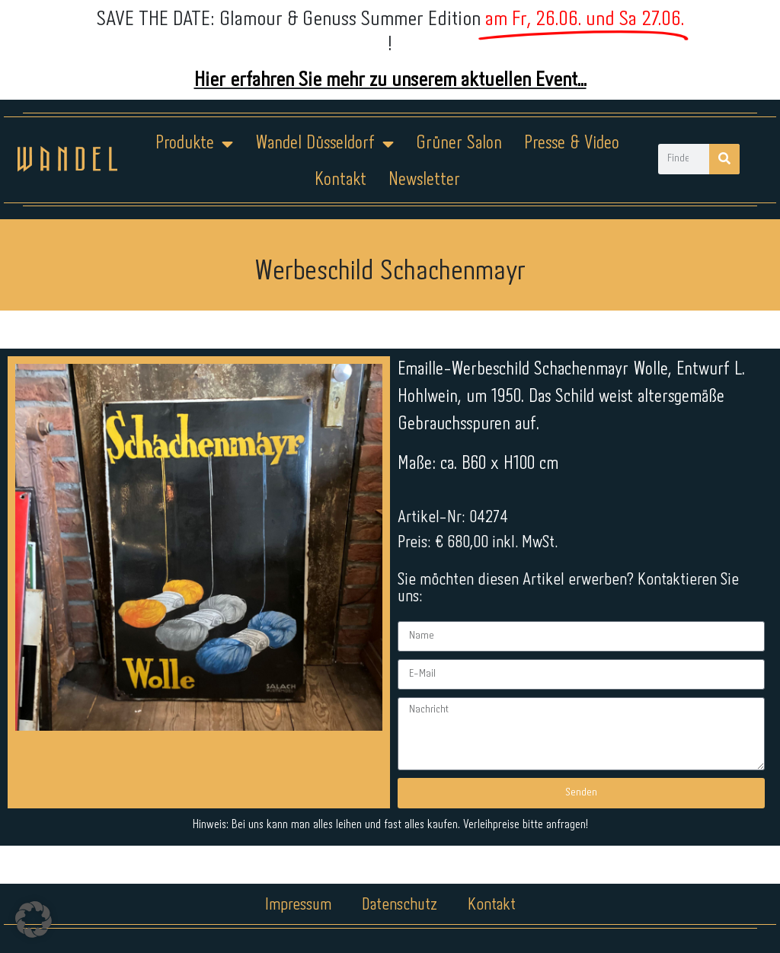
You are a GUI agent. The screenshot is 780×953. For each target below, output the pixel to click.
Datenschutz (399, 905)
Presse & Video (571, 143)
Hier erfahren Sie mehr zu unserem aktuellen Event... (390, 80)
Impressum (298, 905)
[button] (33, 919)
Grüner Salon (459, 143)
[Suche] (724, 159)
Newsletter (424, 180)
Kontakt (340, 180)
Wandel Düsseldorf (324, 144)
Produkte (194, 144)
